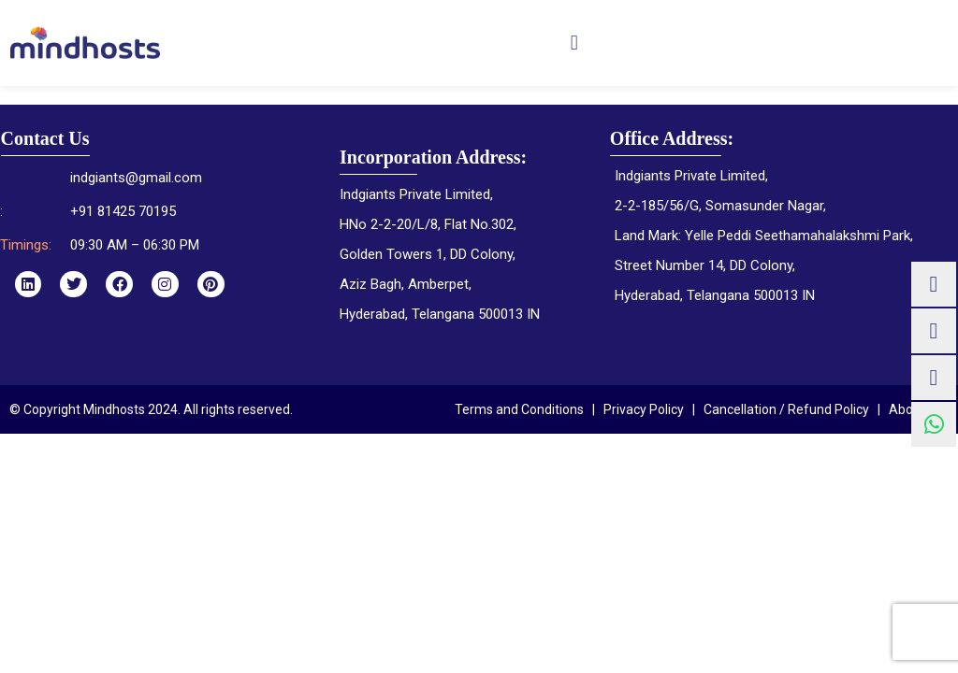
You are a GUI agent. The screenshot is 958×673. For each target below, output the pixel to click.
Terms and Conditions (519, 409)
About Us (916, 409)
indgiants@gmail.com (136, 177)
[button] (574, 42)
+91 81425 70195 (123, 211)
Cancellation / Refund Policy (786, 409)
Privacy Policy (643, 409)
